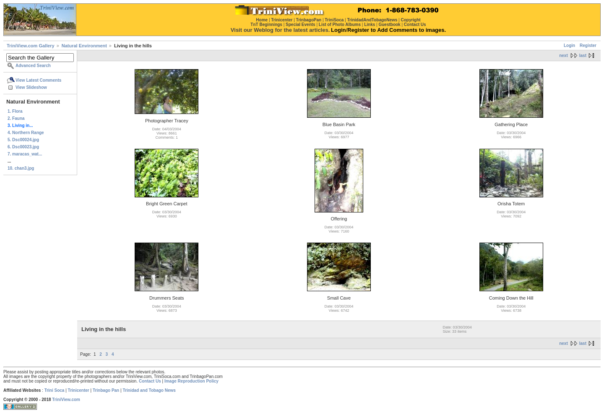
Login (569, 45)
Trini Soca (54, 390)
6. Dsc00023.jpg (23, 147)
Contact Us (150, 381)
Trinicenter (78, 390)
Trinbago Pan (106, 390)
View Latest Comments (38, 80)
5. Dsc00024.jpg (23, 139)
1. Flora (15, 111)
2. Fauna (16, 118)
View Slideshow (31, 87)
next (563, 55)
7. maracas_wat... (25, 154)
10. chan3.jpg (21, 168)
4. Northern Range (26, 132)
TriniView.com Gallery (31, 45)
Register (588, 45)
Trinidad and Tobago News (149, 390)
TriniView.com (66, 399)
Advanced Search (33, 65)
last (582, 55)
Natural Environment (84, 45)
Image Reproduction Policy (191, 381)
